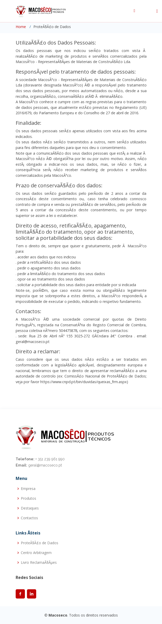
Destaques (30, 508)
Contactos (29, 518)
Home (21, 26)
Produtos (28, 498)
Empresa (28, 488)
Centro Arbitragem (36, 553)
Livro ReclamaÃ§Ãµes (39, 562)
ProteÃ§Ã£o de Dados (39, 543)
